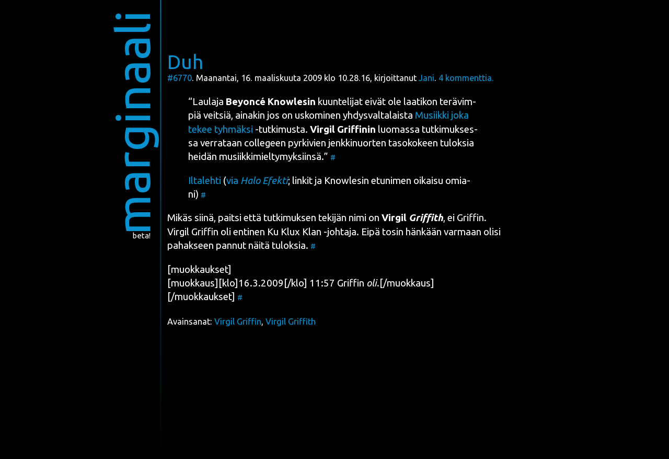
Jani (426, 78)
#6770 (179, 78)
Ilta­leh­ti (204, 180)
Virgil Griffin (237, 321)
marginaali (132, 122)
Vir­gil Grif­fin (192, 231)
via (257, 180)
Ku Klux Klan (294, 231)
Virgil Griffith (291, 321)
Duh (185, 62)
